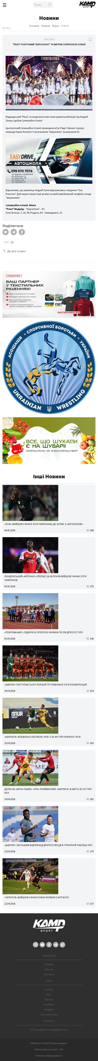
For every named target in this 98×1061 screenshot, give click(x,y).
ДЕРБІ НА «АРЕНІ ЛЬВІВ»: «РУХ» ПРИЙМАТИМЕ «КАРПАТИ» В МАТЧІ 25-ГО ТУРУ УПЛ (48, 790)
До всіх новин (16, 251)
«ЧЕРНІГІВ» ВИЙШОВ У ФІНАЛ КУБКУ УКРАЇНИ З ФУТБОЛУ (36, 897)
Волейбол (49, 1004)
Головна (34, 26)
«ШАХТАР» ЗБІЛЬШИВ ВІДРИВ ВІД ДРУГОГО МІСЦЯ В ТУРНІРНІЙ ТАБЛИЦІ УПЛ (48, 845)
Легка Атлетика (49, 1014)
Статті (65, 26)
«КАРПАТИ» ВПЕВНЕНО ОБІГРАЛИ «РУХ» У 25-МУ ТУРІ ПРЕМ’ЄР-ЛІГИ (42, 736)
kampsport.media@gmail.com (51, 1029)
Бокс (49, 994)
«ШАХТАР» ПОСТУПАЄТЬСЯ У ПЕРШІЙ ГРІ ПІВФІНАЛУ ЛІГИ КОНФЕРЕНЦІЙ (45, 684)
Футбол (49, 989)
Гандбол (49, 1009)
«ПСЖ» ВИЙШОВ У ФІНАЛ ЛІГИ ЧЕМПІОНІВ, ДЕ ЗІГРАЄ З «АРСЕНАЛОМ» (43, 524)
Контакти (49, 974)
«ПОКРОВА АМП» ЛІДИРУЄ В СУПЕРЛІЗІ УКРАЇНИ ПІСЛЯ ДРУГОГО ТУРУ (43, 632)
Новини (45, 26)
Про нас (49, 969)
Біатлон (49, 999)
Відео (55, 26)
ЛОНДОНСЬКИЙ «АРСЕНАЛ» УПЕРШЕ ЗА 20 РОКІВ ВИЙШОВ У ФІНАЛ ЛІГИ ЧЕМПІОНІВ (45, 578)
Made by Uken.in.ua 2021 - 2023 (49, 1049)
